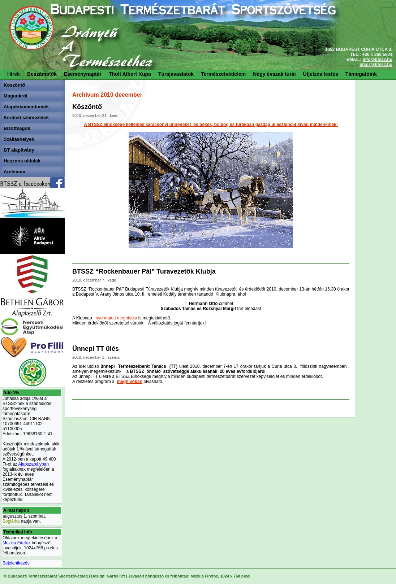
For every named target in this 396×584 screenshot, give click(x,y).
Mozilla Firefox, (204, 576)
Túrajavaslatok (176, 74)
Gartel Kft (116, 576)
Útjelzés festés (320, 74)
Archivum (14, 171)
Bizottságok (17, 128)
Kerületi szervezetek (26, 117)
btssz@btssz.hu (376, 64)
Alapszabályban (33, 464)
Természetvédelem (223, 74)
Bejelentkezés (16, 563)
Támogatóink (361, 74)
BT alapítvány (19, 150)
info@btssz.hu (377, 59)
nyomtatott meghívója (116, 318)
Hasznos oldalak (22, 161)
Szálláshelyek (19, 139)
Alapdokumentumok (26, 106)
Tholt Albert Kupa (130, 74)
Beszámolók (42, 74)
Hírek (13, 74)
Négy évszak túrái (274, 74)
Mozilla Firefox (16, 542)
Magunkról (15, 96)
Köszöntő (14, 85)
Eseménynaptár (83, 74)
